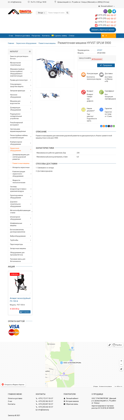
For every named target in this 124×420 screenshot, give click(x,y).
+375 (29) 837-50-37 (44, 404)
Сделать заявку (59, 36)
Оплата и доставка (22, 36)
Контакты (46, 36)
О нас (11, 36)
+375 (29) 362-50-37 (44, 401)
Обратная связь (71, 404)
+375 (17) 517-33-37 (44, 398)
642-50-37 (107, 18)
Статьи (71, 36)
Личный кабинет (71, 398)
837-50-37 (107, 25)
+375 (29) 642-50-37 (44, 407)
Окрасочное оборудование (26, 43)
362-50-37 (107, 15)
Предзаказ (106, 65)
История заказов (71, 401)
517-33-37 (107, 22)
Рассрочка (36, 36)
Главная (11, 43)
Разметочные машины (47, 43)
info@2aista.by (16, 2)
